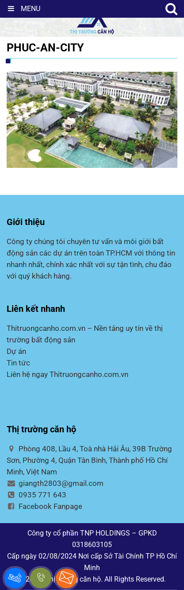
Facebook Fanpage (44, 506)
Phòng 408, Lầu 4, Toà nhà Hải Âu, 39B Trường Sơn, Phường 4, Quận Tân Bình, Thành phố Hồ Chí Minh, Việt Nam (89, 460)
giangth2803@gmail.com (55, 483)
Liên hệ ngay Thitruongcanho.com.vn (67, 374)
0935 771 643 (36, 494)
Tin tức (18, 362)
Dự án (16, 351)
